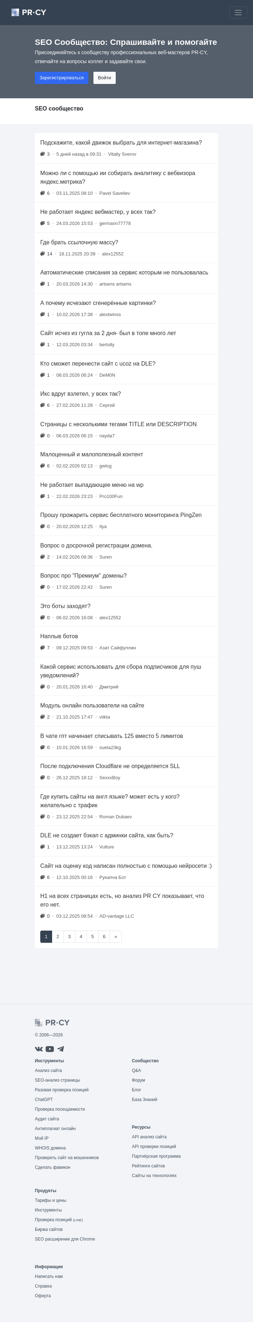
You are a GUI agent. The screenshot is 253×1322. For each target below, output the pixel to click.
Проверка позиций (59, 1219)
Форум (138, 1080)
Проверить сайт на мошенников (67, 1157)
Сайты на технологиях (154, 1175)
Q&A (136, 1070)
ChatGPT (44, 1099)
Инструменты (48, 1210)
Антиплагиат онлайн (55, 1128)
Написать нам (49, 1276)
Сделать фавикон (52, 1167)
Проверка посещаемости (60, 1109)
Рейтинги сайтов (148, 1165)
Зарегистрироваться (62, 77)
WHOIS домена (50, 1148)
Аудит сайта (47, 1118)
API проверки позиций (154, 1146)
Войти (104, 77)
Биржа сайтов (49, 1229)
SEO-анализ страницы (57, 1080)
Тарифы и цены (50, 1200)
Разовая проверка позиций (61, 1089)
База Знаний (144, 1099)
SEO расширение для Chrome (65, 1239)
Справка (43, 1286)
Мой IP (42, 1138)
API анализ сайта (149, 1136)
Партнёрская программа (156, 1156)
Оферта (43, 1295)
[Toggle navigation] (238, 12)
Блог (136, 1089)
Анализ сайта (48, 1070)
